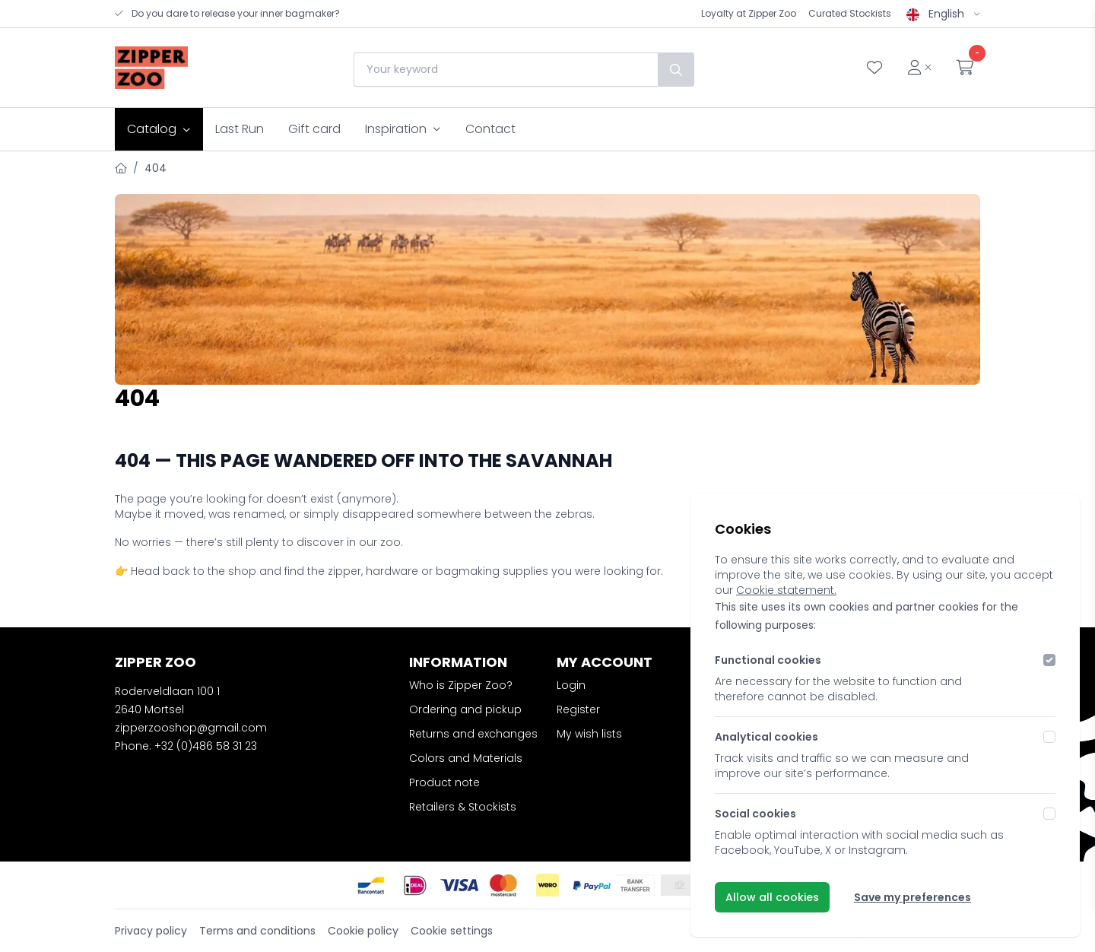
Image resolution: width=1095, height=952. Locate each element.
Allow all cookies (772, 897)
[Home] (121, 168)
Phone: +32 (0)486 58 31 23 (186, 746)
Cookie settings (452, 930)
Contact (490, 129)
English (943, 13)
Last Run (239, 129)
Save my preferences (912, 897)
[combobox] (505, 69)
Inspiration (403, 129)
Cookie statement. (786, 590)
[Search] (675, 69)
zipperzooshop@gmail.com (191, 728)
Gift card (314, 129)
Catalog (159, 129)
